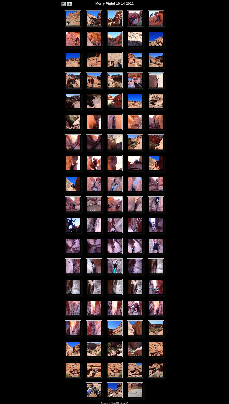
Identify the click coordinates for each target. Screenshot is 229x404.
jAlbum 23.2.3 (115, 403)
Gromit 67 (124, 403)
